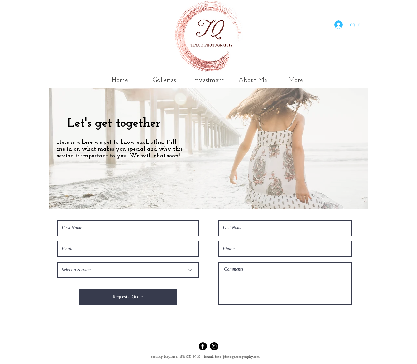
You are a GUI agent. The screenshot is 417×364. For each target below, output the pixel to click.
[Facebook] (203, 346)
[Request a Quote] (128, 297)
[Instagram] (214, 346)
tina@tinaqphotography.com (237, 357)
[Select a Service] (128, 270)
